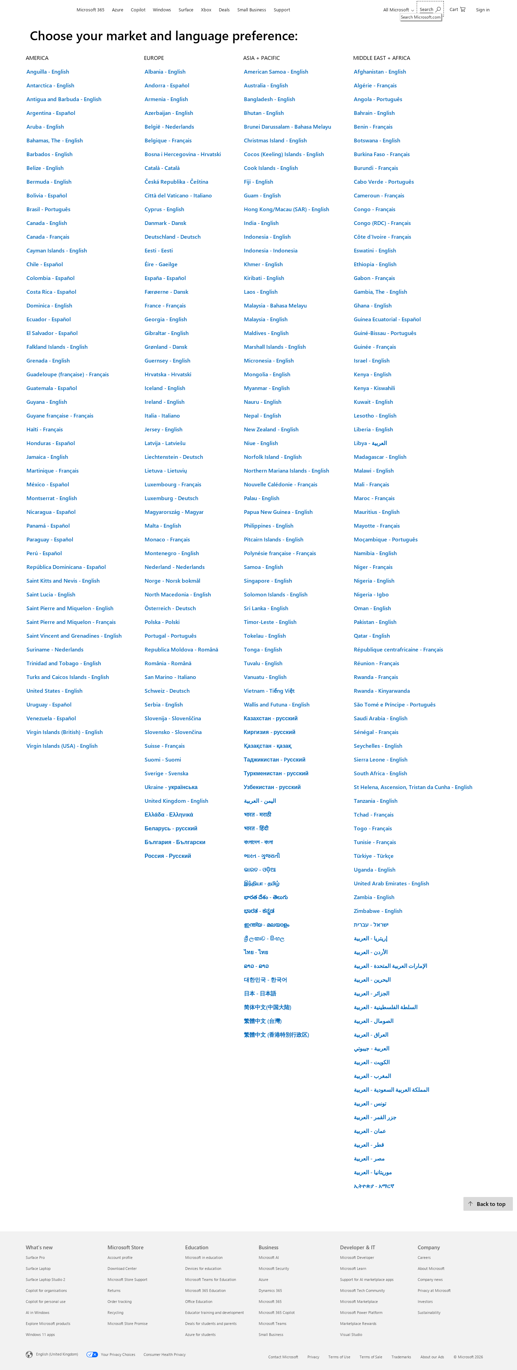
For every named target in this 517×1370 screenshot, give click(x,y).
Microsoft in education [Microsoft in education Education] (204, 1257)
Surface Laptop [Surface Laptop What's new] (38, 1268)
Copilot (138, 9)
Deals (224, 9)
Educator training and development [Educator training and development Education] (214, 1312)
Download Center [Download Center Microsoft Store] (122, 1268)
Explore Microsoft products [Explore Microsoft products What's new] (48, 1323)
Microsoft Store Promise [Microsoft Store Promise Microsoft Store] (128, 1323)
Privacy (313, 1356)
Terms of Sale (371, 1356)
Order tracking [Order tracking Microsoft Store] (120, 1301)
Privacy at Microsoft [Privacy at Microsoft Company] (434, 1290)
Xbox (206, 9)
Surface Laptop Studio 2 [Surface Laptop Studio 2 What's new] (45, 1279)
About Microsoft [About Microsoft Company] (431, 1268)
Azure (117, 9)
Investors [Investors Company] (425, 1301)
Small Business (251, 9)
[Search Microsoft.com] (430, 9)
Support (282, 9)
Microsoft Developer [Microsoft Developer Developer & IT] (357, 1257)
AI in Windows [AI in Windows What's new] (37, 1312)
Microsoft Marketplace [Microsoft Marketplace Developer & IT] (359, 1301)
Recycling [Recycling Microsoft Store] (115, 1312)
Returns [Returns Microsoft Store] (114, 1290)
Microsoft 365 (90, 9)
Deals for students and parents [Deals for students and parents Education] (211, 1323)
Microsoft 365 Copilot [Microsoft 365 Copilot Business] (277, 1312)
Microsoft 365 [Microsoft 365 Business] (270, 1301)
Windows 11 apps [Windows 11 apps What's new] (40, 1334)
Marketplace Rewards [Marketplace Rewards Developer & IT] (358, 1323)
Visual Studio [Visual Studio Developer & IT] (351, 1334)
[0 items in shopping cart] (457, 9)
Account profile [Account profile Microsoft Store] (120, 1257)
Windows (162, 9)
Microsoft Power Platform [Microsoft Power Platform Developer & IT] (361, 1312)
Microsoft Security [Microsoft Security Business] (274, 1268)
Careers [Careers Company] (424, 1257)
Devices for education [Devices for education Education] (203, 1268)
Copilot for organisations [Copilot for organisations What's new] (46, 1290)
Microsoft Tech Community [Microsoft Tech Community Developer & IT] (362, 1290)
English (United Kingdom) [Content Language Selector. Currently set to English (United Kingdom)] (57, 1354)
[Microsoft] (49, 9)
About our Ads (432, 1356)
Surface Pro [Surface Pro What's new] (35, 1257)
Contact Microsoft (283, 1356)
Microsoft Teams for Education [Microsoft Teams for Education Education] (210, 1279)
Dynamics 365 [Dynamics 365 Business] (270, 1290)
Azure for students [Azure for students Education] (200, 1334)
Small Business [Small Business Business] (271, 1334)
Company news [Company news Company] (430, 1279)
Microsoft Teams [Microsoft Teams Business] (272, 1323)
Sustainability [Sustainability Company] (429, 1312)
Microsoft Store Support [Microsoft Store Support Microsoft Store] (127, 1279)
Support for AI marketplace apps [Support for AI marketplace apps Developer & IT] (367, 1279)
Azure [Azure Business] (263, 1279)
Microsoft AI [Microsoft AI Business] (269, 1257)
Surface (186, 9)
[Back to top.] (488, 1204)
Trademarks (401, 1356)
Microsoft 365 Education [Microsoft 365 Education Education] (205, 1290)
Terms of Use (339, 1356)
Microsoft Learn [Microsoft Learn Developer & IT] (353, 1268)
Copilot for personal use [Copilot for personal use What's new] (46, 1301)
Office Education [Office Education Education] (198, 1301)
